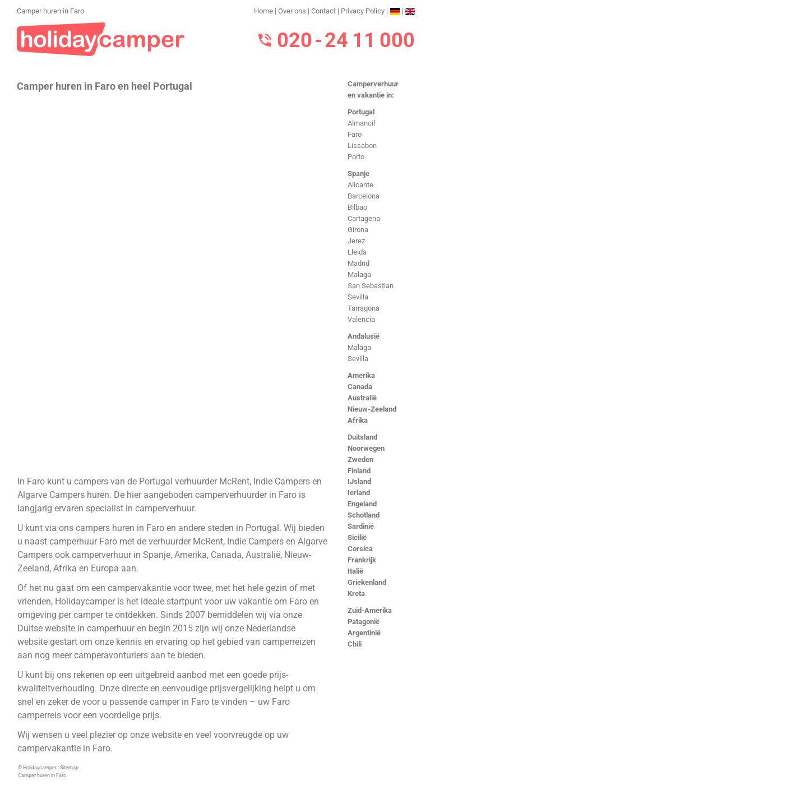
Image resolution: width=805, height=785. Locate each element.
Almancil (361, 123)
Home (263, 11)
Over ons (292, 11)
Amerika (361, 375)
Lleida (357, 252)
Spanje (358, 173)
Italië (355, 571)
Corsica (360, 548)
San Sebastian (371, 285)
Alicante (360, 185)
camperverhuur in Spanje (121, 555)
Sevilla (358, 297)
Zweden (360, 459)
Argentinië (364, 633)
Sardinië (361, 526)
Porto (356, 157)
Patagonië (364, 621)
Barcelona (364, 196)
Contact (323, 11)
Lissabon (362, 145)
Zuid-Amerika (370, 610)
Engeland (362, 504)
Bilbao (357, 207)
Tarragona (364, 308)
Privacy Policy (363, 11)
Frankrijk (362, 560)
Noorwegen (366, 448)
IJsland (359, 481)
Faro (355, 134)
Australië (362, 398)
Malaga (359, 274)
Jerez (356, 241)
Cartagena (364, 218)
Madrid (358, 263)
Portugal (361, 112)
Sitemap (69, 767)
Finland (359, 471)
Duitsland (362, 437)
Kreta (356, 593)
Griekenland (367, 582)
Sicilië (357, 537)
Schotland (364, 515)
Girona (358, 229)
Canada (360, 386)
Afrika (358, 420)
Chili (355, 644)
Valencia (361, 319)
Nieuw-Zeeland (372, 409)
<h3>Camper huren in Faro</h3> (172, 282)
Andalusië (364, 336)
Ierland (359, 492)
